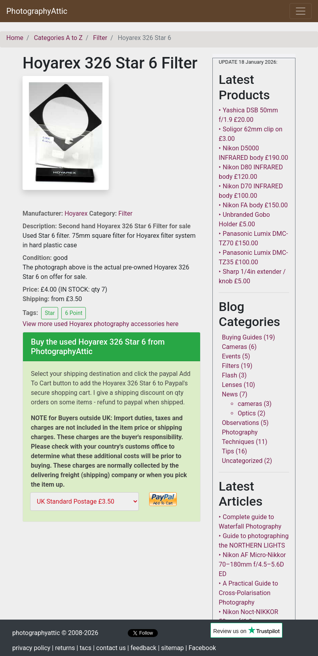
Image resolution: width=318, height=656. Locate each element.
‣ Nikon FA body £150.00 (253, 205)
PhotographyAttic (36, 11)
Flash (229, 375)
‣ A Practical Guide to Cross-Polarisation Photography (248, 593)
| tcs (84, 648)
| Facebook (201, 648)
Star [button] (50, 313)
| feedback (141, 648)
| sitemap (171, 648)
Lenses (232, 385)
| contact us (109, 648)
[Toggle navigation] (301, 11)
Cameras (234, 347)
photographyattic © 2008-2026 (55, 633)
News (230, 394)
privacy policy (31, 648)
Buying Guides (242, 337)
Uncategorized (242, 461)
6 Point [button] (73, 313)
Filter (125, 213)
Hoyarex (76, 213)
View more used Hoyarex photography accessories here (100, 324)
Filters (230, 366)
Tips (228, 451)
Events (231, 356)
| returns (63, 648)
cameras (250, 404)
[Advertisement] (112, 580)
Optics (247, 413)
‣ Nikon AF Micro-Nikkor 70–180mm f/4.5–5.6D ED (252, 564)
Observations (240, 423)
